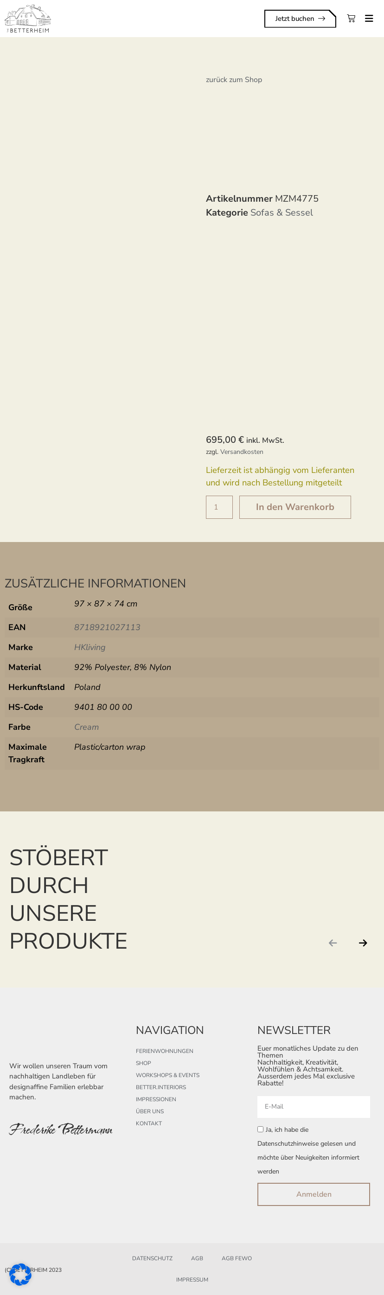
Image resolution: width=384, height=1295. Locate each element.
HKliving (90, 647)
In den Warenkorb (295, 507)
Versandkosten (241, 451)
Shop (143, 1063)
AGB (197, 1258)
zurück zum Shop (234, 80)
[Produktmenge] (219, 507)
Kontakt (149, 1123)
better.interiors (161, 1087)
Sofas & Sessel (281, 212)
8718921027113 (107, 627)
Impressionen (156, 1099)
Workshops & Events (167, 1075)
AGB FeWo (237, 1258)
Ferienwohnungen (164, 1051)
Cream (86, 727)
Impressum (192, 1279)
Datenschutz (152, 1258)
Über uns (150, 1111)
